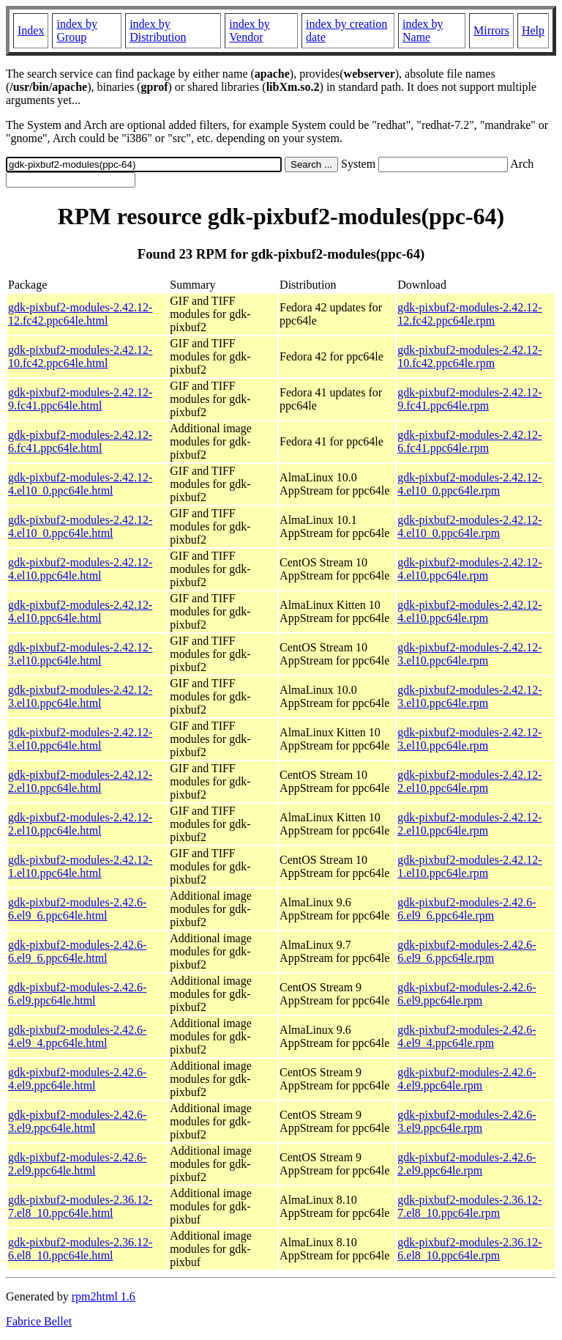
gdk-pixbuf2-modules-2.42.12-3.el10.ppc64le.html (80, 654)
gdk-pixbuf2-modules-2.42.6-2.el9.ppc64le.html (77, 1164)
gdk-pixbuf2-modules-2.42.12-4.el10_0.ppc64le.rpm (469, 484)
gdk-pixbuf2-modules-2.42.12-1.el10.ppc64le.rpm (469, 866)
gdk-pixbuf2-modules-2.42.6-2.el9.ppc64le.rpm (466, 1164)
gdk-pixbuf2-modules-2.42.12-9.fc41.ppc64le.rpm (469, 399)
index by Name (422, 30)
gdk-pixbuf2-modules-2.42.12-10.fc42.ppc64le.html (80, 356)
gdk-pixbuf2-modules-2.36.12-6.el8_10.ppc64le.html (80, 1249)
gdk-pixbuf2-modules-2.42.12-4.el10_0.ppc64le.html (80, 484)
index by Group (76, 30)
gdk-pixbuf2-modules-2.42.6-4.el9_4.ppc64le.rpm (466, 1036)
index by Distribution (158, 30)
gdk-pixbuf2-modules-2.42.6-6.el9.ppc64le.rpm (466, 994)
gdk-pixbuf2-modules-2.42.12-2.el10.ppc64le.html (80, 781)
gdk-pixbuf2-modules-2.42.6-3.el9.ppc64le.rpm (466, 1121)
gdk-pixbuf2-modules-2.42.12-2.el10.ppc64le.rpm (469, 781)
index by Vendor (249, 30)
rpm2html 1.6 (103, 1296)
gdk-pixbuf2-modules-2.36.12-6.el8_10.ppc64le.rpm (469, 1249)
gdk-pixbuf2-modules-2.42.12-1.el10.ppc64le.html (80, 866)
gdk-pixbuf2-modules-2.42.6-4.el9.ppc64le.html (77, 1079)
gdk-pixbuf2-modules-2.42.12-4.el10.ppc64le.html (80, 569)
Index (31, 30)
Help (533, 30)
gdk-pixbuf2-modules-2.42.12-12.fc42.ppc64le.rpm (469, 314)
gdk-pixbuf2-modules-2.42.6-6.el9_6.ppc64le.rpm (466, 909)
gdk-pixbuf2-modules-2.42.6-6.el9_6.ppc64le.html (77, 909)
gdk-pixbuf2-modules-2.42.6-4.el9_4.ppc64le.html (77, 1036)
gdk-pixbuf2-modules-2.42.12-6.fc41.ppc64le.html (80, 441)
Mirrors (491, 30)
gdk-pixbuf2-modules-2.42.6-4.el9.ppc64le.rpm (466, 1079)
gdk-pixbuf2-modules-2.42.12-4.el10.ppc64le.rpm (469, 569)
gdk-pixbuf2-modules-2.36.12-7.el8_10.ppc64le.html (80, 1206)
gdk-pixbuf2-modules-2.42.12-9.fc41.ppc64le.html (80, 399)
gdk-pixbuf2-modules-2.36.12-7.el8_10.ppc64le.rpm (469, 1206)
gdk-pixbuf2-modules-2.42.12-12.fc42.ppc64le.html (80, 314)
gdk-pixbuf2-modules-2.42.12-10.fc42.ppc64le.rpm (469, 356)
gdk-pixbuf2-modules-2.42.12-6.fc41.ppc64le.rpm (469, 441)
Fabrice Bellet (39, 1321)
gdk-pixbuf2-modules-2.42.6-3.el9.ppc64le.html (77, 1121)
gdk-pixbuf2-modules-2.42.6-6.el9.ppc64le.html (77, 994)
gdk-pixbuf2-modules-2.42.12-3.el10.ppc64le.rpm (469, 654)
